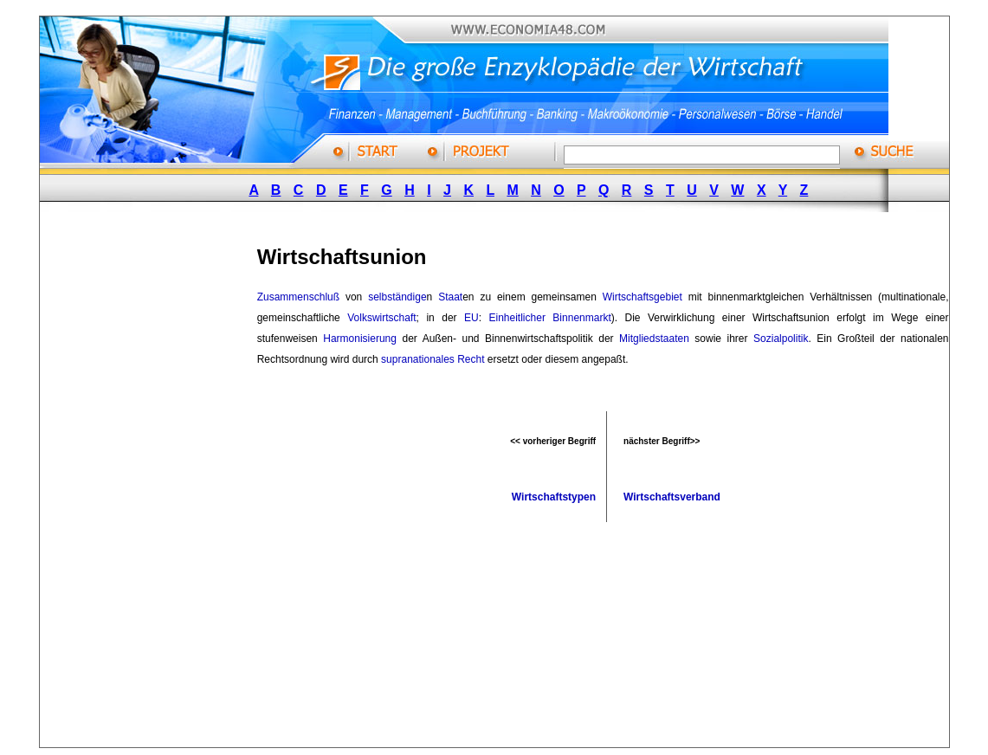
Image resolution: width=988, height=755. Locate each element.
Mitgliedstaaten (654, 338)
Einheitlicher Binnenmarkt (550, 318)
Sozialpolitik (780, 338)
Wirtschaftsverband (671, 497)
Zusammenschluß (298, 297)
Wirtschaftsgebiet (642, 297)
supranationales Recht (432, 359)
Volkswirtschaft (381, 318)
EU (471, 318)
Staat (450, 297)
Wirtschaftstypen (554, 497)
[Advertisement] (169, 487)
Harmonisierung (360, 338)
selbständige (397, 297)
